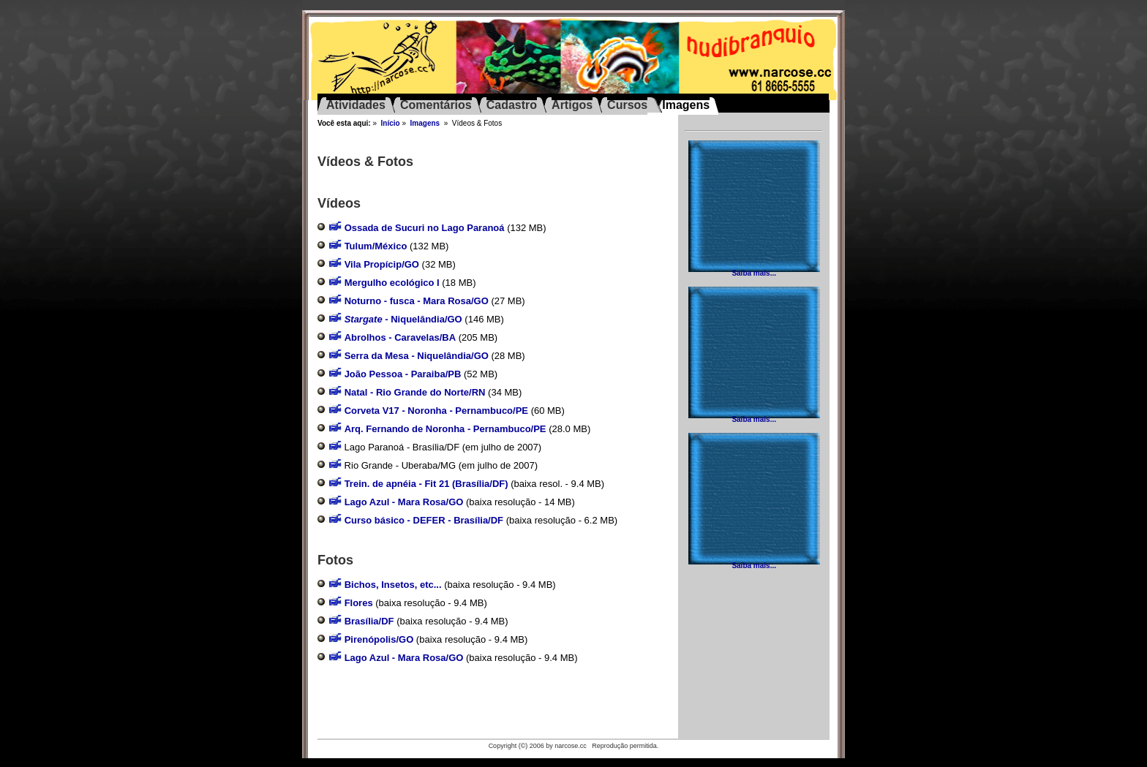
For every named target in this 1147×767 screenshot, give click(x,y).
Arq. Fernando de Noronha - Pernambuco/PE (445, 428)
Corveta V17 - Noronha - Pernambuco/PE (436, 410)
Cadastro (511, 105)
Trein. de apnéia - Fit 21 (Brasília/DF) (426, 483)
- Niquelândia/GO (403, 319)
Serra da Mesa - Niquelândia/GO (417, 355)
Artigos (572, 105)
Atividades (356, 105)
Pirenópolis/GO (379, 639)
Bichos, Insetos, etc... (393, 584)
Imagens (425, 123)
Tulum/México (376, 246)
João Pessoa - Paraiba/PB (403, 374)
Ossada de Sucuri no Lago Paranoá (425, 227)
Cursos (627, 105)
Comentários (436, 105)
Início (390, 123)
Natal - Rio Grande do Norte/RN (415, 392)
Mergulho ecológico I (392, 282)
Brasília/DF (369, 621)
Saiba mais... (754, 273)
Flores (359, 602)
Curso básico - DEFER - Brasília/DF (424, 520)
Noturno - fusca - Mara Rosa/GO (417, 300)
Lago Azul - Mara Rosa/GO (404, 501)
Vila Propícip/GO (382, 264)
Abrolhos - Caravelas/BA (400, 337)
